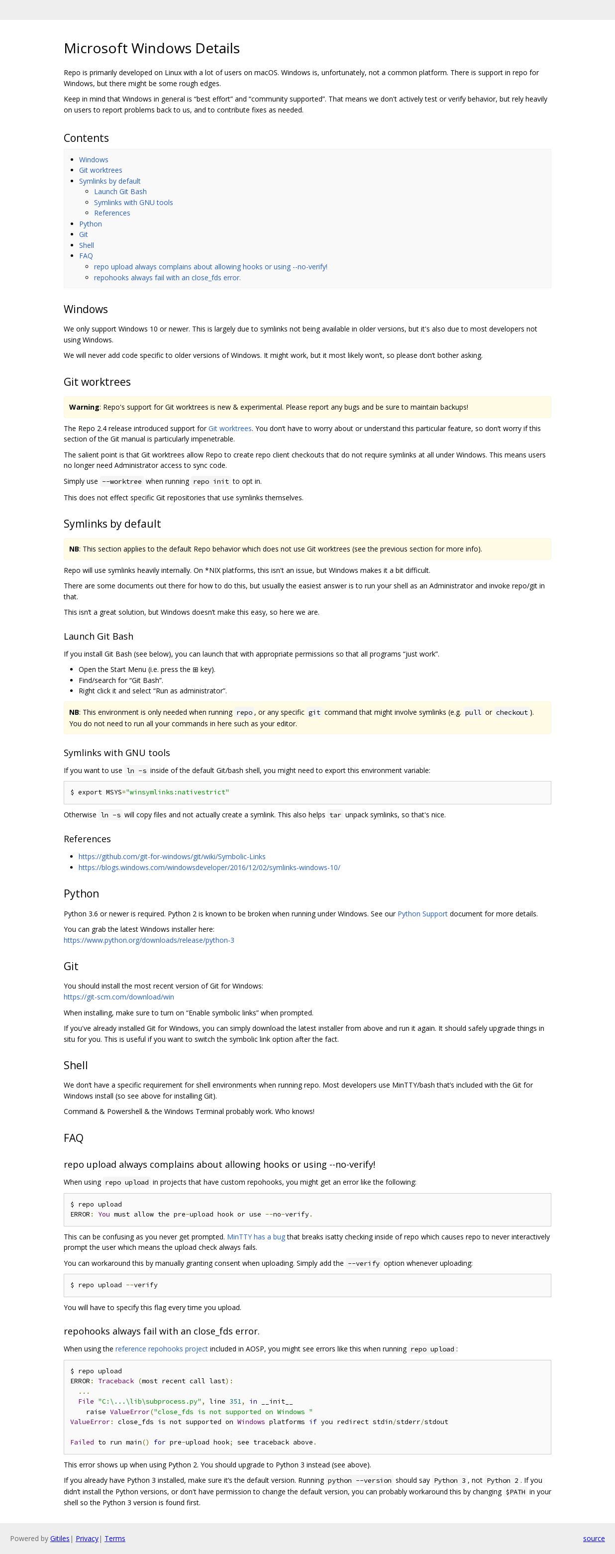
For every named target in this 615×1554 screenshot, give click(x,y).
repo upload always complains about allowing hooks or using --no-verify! (210, 266)
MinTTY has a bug (256, 1236)
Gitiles (60, 1538)
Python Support (423, 913)
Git (83, 234)
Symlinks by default (110, 181)
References (112, 213)
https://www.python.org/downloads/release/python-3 (149, 940)
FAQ (86, 255)
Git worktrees (100, 170)
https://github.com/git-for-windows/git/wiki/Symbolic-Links (172, 856)
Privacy (87, 1538)
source (594, 1538)
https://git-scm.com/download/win (119, 996)
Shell (86, 245)
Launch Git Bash (120, 191)
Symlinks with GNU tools (133, 202)
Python (90, 223)
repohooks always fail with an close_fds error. (167, 277)
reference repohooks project (161, 1348)
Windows (93, 159)
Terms (114, 1538)
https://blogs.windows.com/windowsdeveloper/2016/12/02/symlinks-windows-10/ (209, 867)
